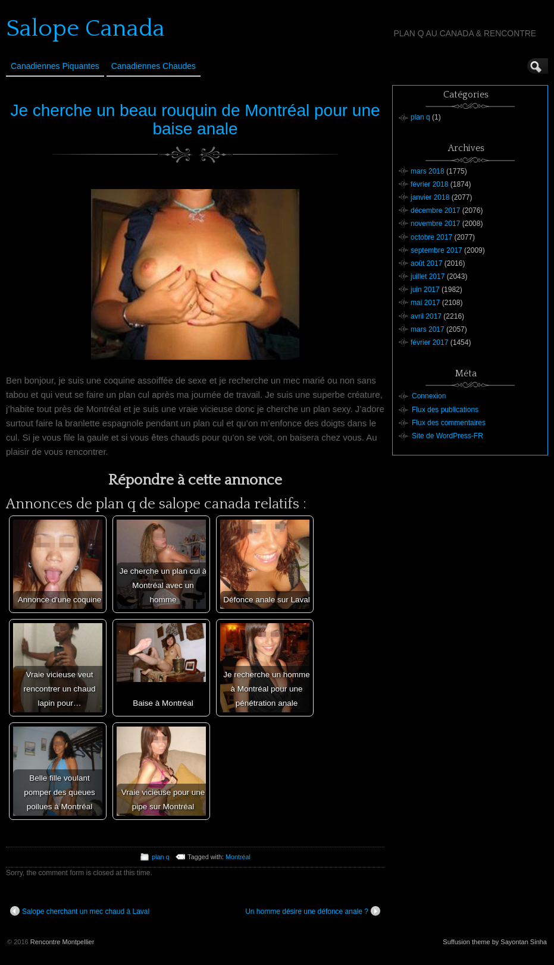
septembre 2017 (436, 250)
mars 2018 (428, 171)
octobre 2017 (431, 237)
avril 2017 (426, 316)
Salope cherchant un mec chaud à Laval (79, 911)
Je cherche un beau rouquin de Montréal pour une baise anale (195, 119)
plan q (160, 856)
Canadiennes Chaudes (153, 66)
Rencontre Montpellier (62, 941)
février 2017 (429, 342)
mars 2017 (428, 329)
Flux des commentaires (449, 423)
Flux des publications (445, 410)
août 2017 (426, 263)
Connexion (429, 396)
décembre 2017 (435, 210)
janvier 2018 (430, 197)
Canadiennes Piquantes (55, 66)
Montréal (238, 856)
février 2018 (429, 184)
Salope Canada (85, 28)
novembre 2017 (435, 223)
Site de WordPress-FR (447, 436)
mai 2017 (425, 302)
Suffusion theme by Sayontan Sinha (495, 941)
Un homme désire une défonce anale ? (312, 911)
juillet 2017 (428, 276)
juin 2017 (425, 289)
